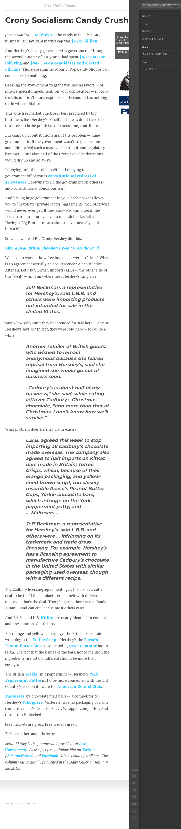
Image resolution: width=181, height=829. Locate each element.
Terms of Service (152, 811)
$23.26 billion (84, 40)
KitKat (47, 617)
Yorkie (31, 674)
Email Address (124, 42)
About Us (147, 803)
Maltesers (14, 696)
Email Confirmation (154, 817)
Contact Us (148, 822)
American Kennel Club (79, 686)
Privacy (146, 808)
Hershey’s (42, 34)
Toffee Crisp (44, 639)
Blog (144, 814)
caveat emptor (83, 645)
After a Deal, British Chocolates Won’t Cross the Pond (52, 248)
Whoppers (32, 702)
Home (145, 806)
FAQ (145, 819)
